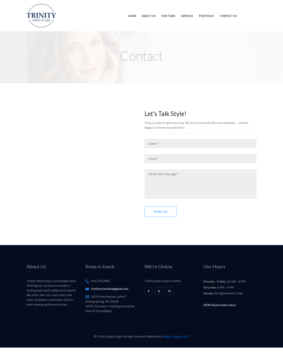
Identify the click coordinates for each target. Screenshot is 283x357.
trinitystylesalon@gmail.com (109, 288)
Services (187, 15)
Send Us (160, 211)
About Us (148, 15)
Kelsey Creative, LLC (175, 336)
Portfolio (206, 15)
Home (132, 15)
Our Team (168, 15)
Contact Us (228, 15)
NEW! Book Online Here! (219, 305)
